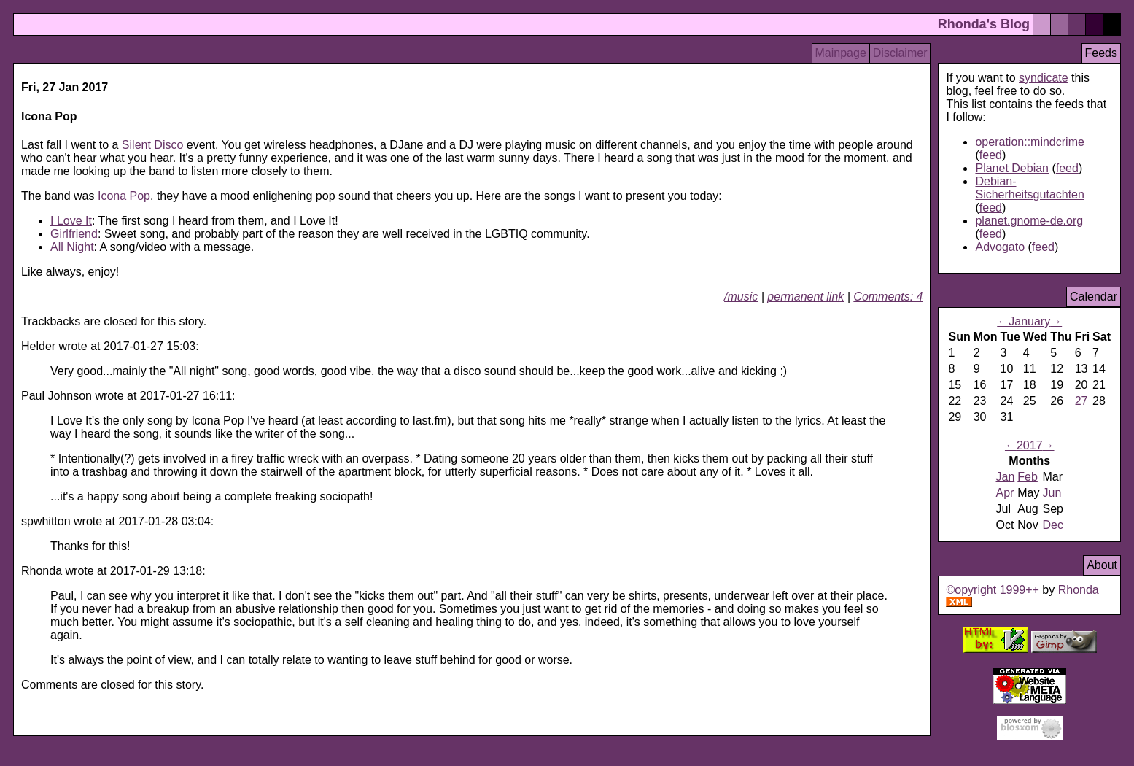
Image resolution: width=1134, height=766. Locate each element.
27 (1081, 401)
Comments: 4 (888, 296)
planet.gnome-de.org (1029, 220)
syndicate (1043, 77)
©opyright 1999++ (992, 590)
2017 (1030, 445)
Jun (1052, 493)
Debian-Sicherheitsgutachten (1029, 188)
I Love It (71, 220)
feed (990, 155)
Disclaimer (900, 53)
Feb (1027, 477)
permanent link (805, 296)
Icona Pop (124, 196)
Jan (1004, 477)
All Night (72, 247)
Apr (1004, 493)
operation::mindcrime (1029, 142)
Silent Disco (152, 145)
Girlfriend (74, 234)
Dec (1053, 525)
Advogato (1000, 247)
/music (741, 296)
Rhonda (1078, 590)
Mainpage (840, 53)
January (1029, 321)
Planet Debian (1012, 168)
